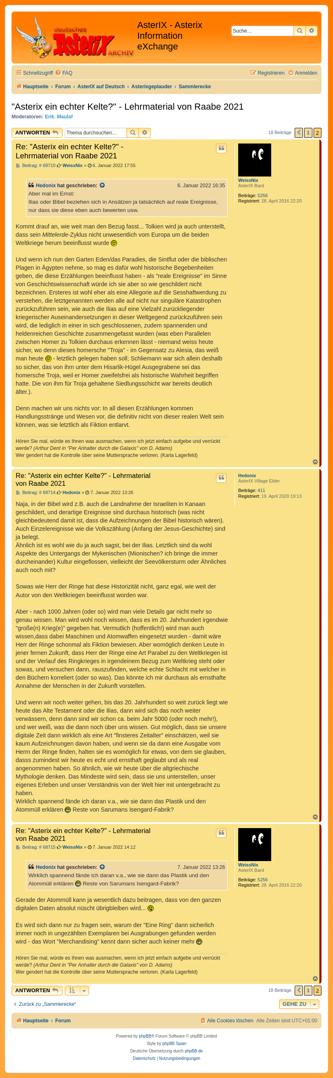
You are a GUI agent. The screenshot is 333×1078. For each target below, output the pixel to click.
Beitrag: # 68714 (36, 492)
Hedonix (46, 185)
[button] (299, 133)
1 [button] (308, 132)
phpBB (145, 1036)
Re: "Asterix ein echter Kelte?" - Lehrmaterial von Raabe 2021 (70, 151)
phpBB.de (194, 1051)
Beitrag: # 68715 (36, 847)
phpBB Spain (174, 1043)
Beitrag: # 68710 (36, 165)
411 (261, 490)
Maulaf (65, 117)
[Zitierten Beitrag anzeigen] (102, 185)
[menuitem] (63, 73)
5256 (262, 195)
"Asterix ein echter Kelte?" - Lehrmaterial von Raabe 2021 (128, 106)
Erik (49, 117)
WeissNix (248, 180)
